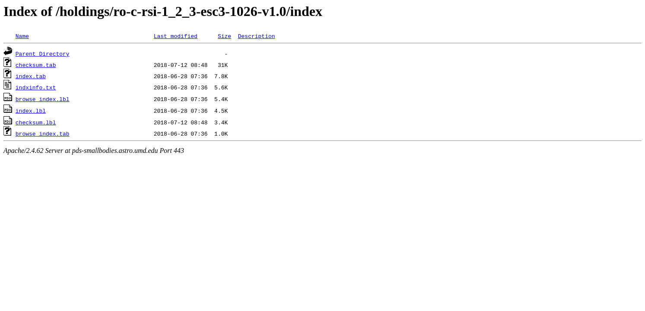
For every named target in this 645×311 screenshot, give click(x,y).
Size (224, 36)
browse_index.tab (43, 133)
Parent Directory (43, 53)
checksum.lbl (36, 122)
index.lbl (31, 110)
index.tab (31, 76)
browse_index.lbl (43, 99)
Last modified (175, 36)
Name (22, 36)
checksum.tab (36, 65)
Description (256, 36)
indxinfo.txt (36, 87)
